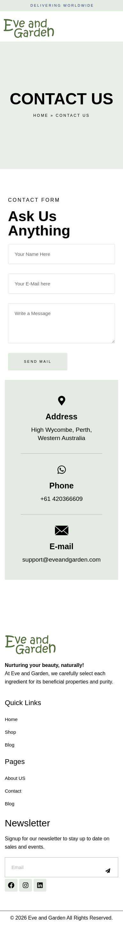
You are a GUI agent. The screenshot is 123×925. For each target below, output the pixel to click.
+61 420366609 (61, 498)
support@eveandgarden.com (61, 559)
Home (41, 115)
